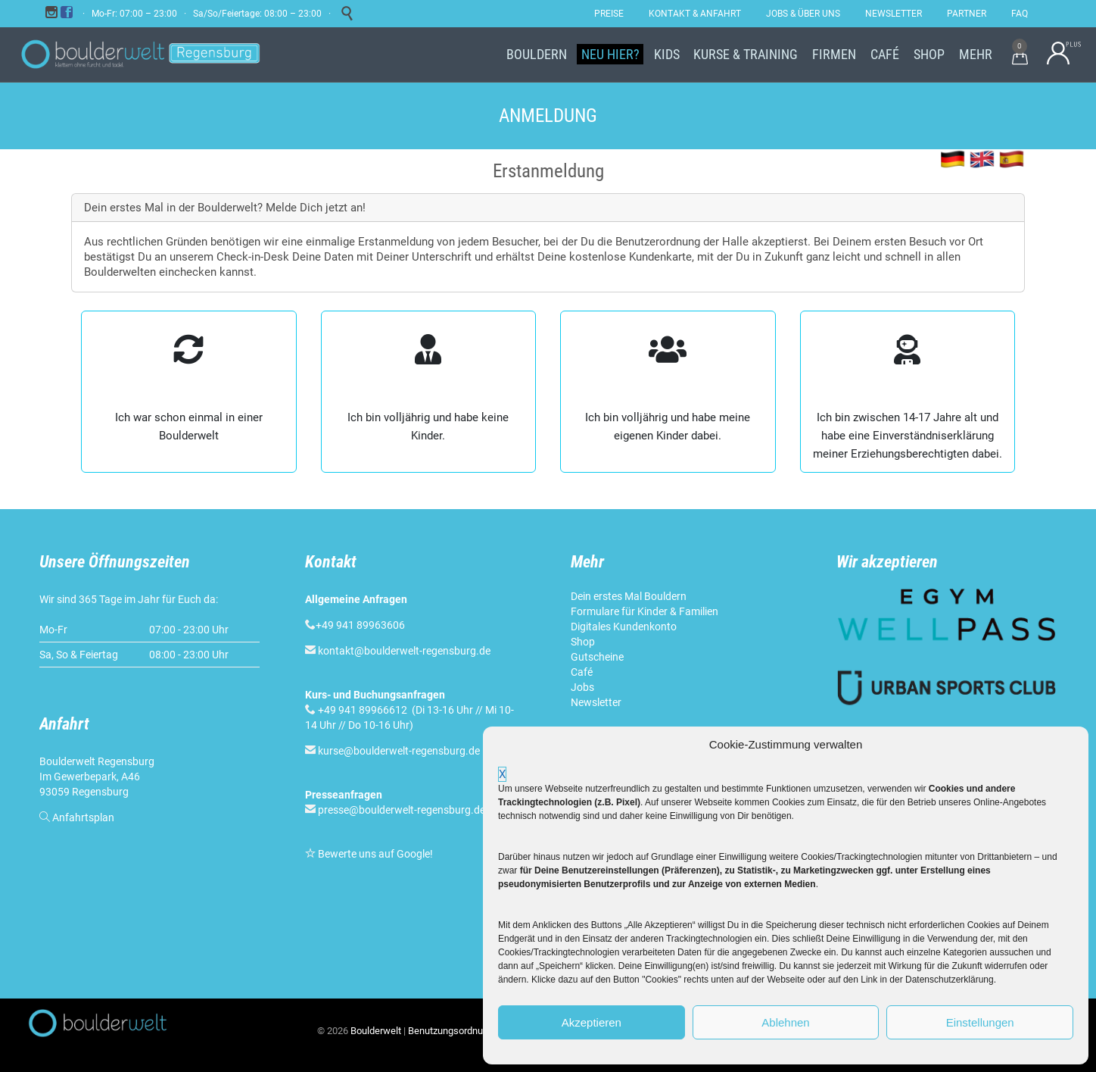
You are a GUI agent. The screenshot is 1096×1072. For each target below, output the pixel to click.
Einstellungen (980, 1022)
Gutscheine (597, 657)
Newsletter (596, 702)
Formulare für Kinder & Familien (644, 611)
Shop (583, 642)
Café (582, 672)
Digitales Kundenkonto (624, 626)
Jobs (582, 687)
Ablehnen (785, 1022)
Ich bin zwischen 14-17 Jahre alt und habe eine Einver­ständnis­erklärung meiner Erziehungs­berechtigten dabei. (907, 436)
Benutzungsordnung (451, 1030)
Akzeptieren (591, 1022)
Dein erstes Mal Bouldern (629, 596)
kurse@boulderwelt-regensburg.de (399, 751)
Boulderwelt (375, 1030)
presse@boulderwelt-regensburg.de (401, 810)
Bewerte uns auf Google (374, 854)
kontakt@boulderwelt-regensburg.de (404, 651)
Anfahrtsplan (83, 817)
